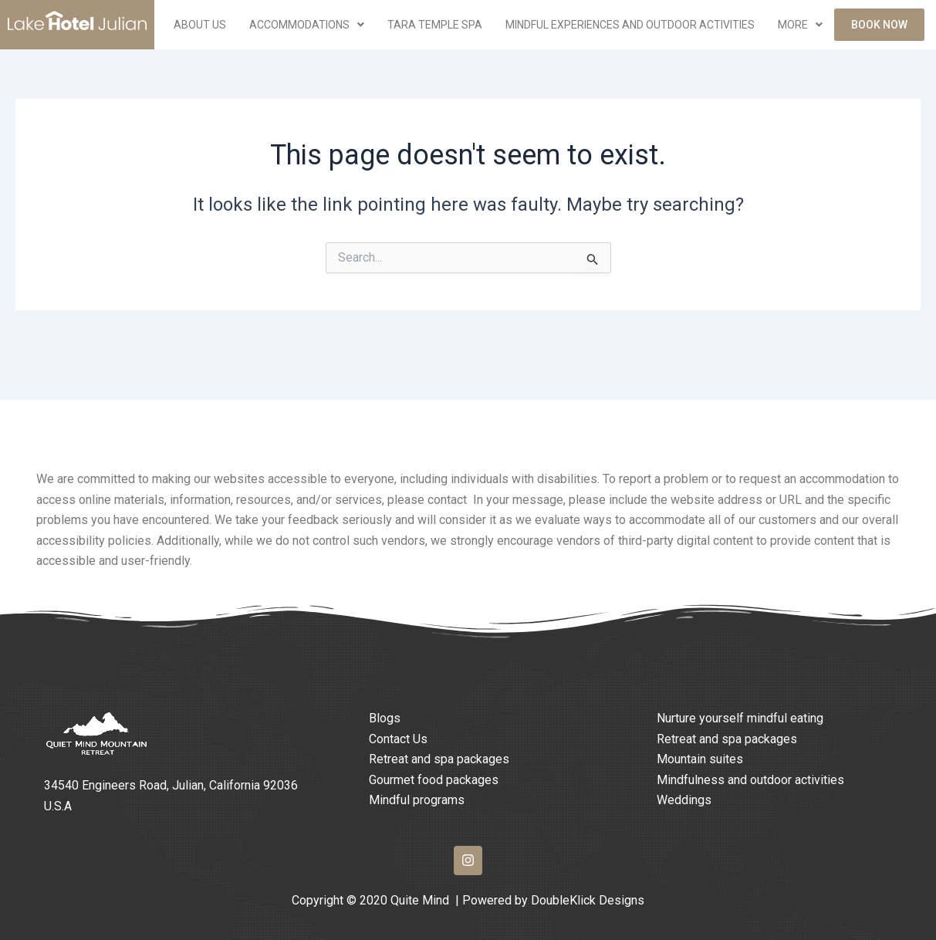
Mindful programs (417, 800)
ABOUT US (200, 25)
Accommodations (306, 25)
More (800, 25)
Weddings (684, 800)
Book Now (879, 25)
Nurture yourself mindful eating (740, 718)
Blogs (384, 718)
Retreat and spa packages (439, 759)
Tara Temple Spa (434, 25)
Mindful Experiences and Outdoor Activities (630, 25)
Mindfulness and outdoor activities (750, 780)
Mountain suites (700, 759)
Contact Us (398, 739)
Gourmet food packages (433, 780)
